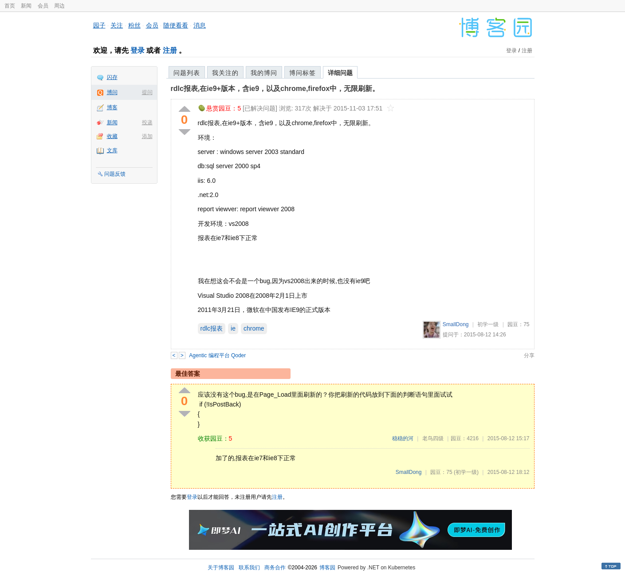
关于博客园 (221, 567)
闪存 (112, 77)
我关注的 (225, 72)
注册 (170, 50)
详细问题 (340, 72)
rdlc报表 (211, 328)
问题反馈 (115, 174)
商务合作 (275, 567)
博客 (112, 107)
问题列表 (186, 72)
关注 (116, 25)
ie (233, 328)
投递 (147, 122)
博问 (112, 92)
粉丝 (134, 25)
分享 (529, 355)
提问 (147, 92)
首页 (9, 6)
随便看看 (175, 25)
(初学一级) (466, 472)
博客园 (327, 567)
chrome (254, 328)
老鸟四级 (433, 438)
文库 (112, 150)
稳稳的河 (402, 438)
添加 (147, 136)
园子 (99, 25)
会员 (43, 6)
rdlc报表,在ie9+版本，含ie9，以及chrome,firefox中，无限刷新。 (275, 88)
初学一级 (488, 324)
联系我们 (249, 567)
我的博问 (264, 72)
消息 (199, 25)
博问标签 (302, 72)
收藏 (112, 136)
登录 (137, 50)
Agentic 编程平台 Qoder (217, 355)
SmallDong (456, 324)
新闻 (26, 6)
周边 (59, 6)
